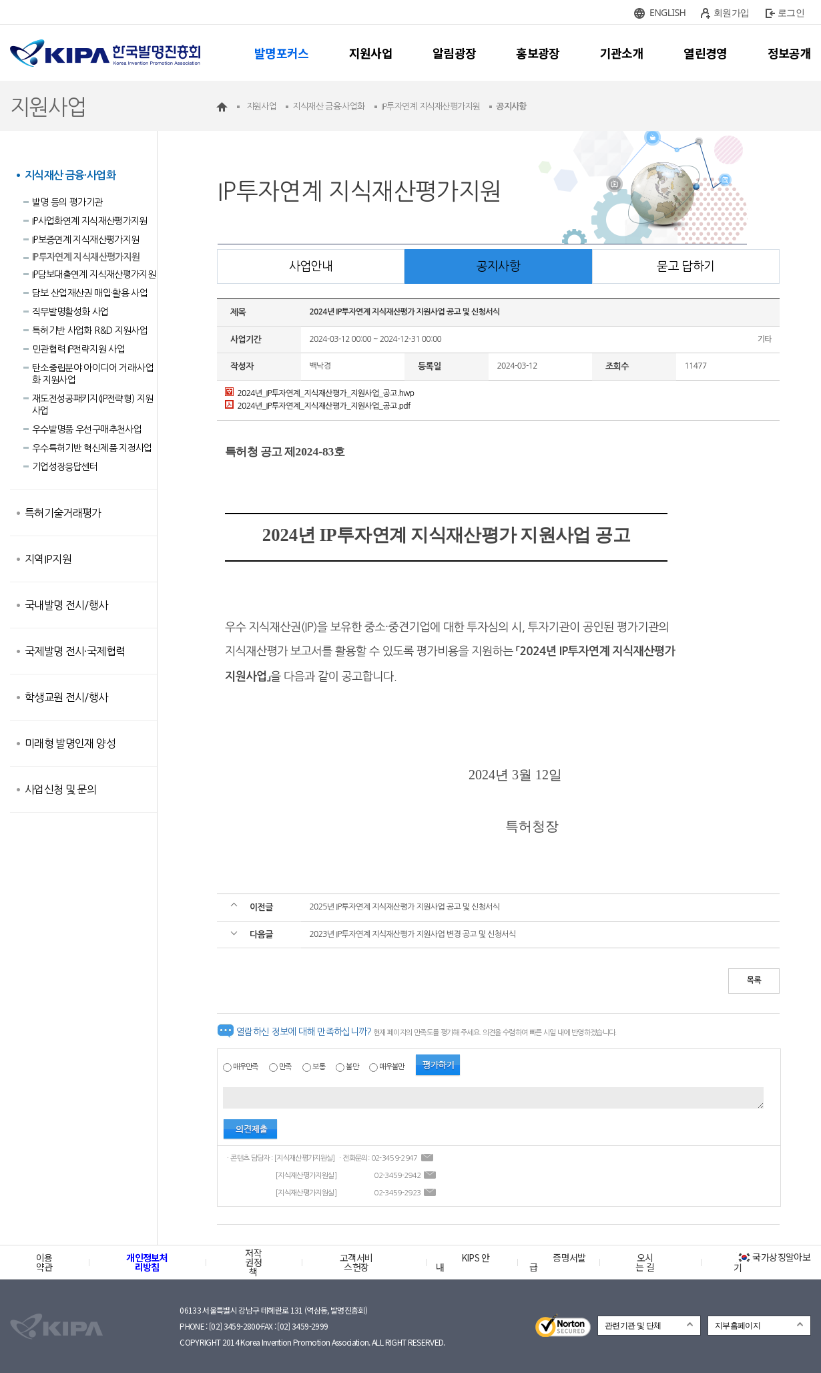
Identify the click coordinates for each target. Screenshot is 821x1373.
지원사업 (370, 52)
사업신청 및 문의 (60, 789)
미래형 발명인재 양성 (70, 743)
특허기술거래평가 (63, 513)
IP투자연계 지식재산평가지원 (86, 257)
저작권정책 (253, 1262)
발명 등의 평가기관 (67, 202)
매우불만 (391, 1066)
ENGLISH (667, 12)
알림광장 (454, 52)
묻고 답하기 (685, 266)
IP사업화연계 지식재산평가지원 (90, 221)
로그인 (791, 12)
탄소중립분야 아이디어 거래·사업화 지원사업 (93, 374)
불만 (352, 1066)
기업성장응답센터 (65, 466)
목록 (754, 980)
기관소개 (621, 52)
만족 (285, 1066)
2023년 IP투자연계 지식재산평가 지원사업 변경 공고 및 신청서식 (412, 934)
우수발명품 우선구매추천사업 (87, 429)
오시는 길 (644, 1262)
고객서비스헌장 (356, 1262)
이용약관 (44, 1262)
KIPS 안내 (463, 1262)
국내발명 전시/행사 (66, 605)
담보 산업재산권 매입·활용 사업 (90, 293)
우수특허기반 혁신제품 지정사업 (92, 448)
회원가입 (731, 12)
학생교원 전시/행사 (66, 697)
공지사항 (498, 266)
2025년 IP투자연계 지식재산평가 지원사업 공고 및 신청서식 (404, 907)
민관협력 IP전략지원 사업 (78, 349)
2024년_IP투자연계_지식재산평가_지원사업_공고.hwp (319, 393)
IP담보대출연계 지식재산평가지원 (94, 274)
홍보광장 (537, 52)
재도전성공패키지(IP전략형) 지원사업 (92, 404)
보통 (318, 1066)
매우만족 (245, 1066)
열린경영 (705, 52)
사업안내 (310, 266)
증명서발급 (557, 1262)
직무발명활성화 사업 (70, 312)
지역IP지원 (48, 559)
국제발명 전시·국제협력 (75, 651)
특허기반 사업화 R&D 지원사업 (90, 330)
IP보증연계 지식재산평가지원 (85, 239)
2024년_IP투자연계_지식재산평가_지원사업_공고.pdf (317, 406)
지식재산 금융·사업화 (70, 175)
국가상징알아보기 (772, 1262)
